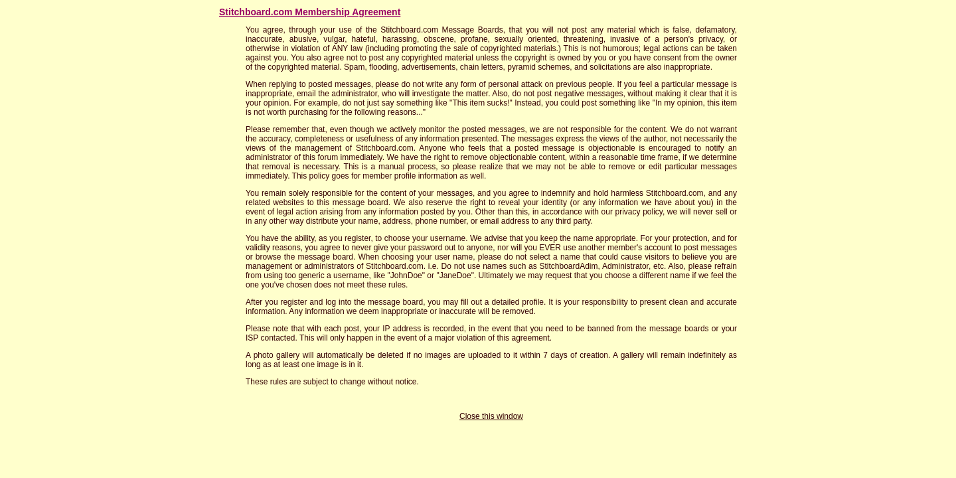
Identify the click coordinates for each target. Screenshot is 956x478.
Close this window (491, 416)
